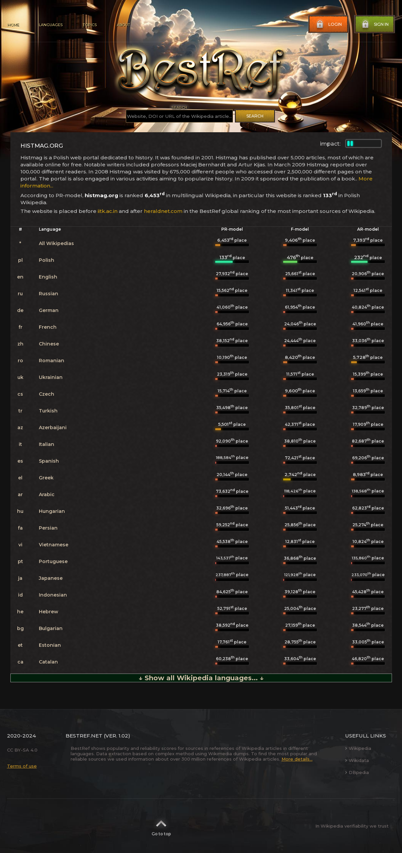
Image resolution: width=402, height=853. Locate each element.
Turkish (48, 411)
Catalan (48, 662)
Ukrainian (51, 377)
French (48, 327)
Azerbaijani (53, 427)
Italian (46, 444)
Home (13, 24)
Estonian (50, 645)
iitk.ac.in (107, 211)
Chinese (49, 344)
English (48, 277)
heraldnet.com (163, 211)
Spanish (49, 461)
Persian (48, 528)
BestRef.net (84, 735)
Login (328, 24)
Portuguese (53, 561)
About (123, 24)
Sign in (374, 24)
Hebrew (48, 612)
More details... (297, 759)
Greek (46, 478)
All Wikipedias (56, 243)
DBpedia (357, 772)
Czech (46, 394)
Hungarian (52, 511)
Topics (90, 24)
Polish (46, 260)
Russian (48, 294)
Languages (51, 24)
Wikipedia (358, 748)
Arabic (47, 494)
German (49, 310)
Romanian (51, 361)
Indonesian (53, 595)
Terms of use (22, 766)
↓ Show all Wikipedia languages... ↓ (201, 678)
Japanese (51, 578)
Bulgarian (51, 628)
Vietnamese (53, 545)
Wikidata (357, 760)
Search (254, 116)
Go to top (161, 826)
